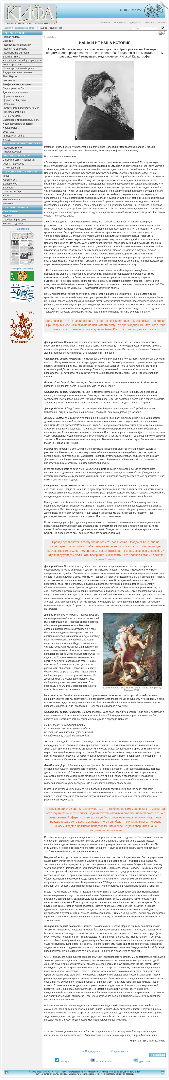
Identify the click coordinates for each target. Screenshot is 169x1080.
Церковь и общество (14, 100)
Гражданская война (13, 135)
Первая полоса (11, 37)
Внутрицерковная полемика (18, 72)
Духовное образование (15, 92)
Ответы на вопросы (14, 163)
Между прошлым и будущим (18, 68)
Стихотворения (11, 167)
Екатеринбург (10, 183)
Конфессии (9, 80)
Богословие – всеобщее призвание (22, 60)
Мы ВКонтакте (104, 1061)
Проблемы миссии (13, 147)
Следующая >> (119, 1051)
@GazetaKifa (146, 1061)
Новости (7, 215)
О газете (149, 22)
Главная (105, 22)
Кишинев (8, 203)
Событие (8, 41)
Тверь (6, 175)
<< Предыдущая (91, 1051)
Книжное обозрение (14, 112)
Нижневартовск (11, 199)
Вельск (7, 195)
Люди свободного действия (18, 123)
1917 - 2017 (9, 131)
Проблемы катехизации (16, 52)
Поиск (161, 22)
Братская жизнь (11, 56)
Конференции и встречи (25, 28)
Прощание (9, 104)
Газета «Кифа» (131, 9)
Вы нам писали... (12, 116)
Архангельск (10, 179)
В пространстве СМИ (14, 88)
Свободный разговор (14, 219)
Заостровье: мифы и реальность (21, 120)
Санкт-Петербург (12, 191)
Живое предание (12, 64)
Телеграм (65, 1061)
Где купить (135, 22)
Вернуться (159, 1054)
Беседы (7, 139)
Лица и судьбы (11, 127)
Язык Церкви (10, 76)
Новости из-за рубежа (15, 48)
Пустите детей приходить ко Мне (21, 108)
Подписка (119, 22)
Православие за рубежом (17, 44)
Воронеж (8, 187)
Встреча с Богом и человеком (19, 159)
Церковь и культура (14, 96)
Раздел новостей (12, 151)
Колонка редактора (13, 223)
